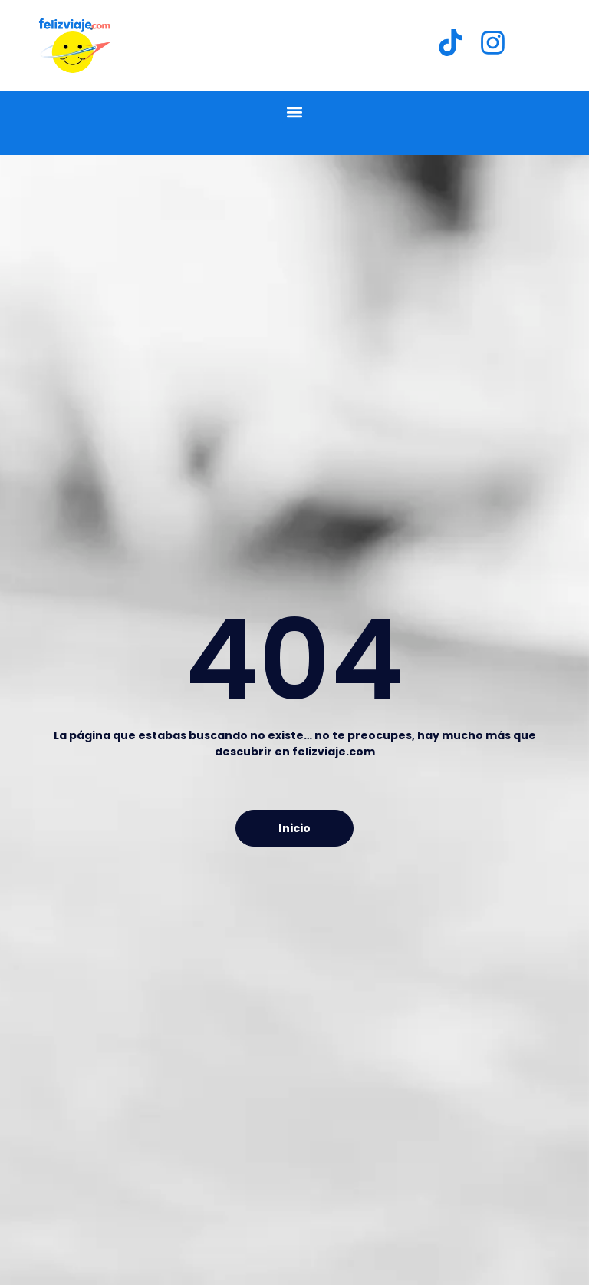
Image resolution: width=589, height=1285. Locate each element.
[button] (295, 111)
